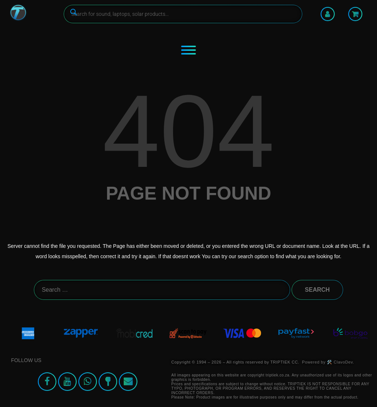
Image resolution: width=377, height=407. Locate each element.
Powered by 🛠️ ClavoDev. (328, 362)
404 (188, 131)
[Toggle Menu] (188, 50)
